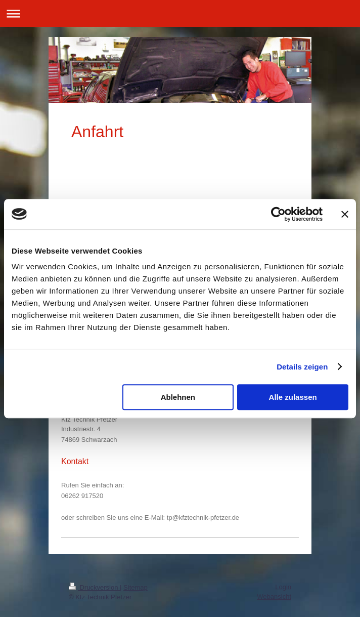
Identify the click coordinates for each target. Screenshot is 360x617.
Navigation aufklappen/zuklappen (180, 13)
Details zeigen (302, 366)
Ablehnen (178, 397)
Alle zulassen (293, 397)
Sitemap (135, 587)
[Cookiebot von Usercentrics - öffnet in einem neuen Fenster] (278, 214)
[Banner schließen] (344, 214)
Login (283, 587)
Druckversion (94, 587)
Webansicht (274, 596)
